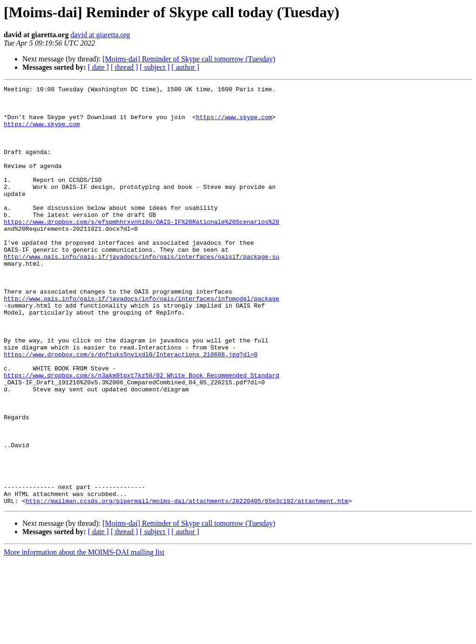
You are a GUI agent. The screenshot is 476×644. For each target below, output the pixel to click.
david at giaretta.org (100, 35)
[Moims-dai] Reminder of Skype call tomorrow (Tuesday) (188, 59)
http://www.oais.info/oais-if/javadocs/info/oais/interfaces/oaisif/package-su (141, 291)
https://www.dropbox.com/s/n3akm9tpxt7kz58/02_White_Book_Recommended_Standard (141, 433)
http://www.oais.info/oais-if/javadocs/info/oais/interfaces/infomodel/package (141, 341)
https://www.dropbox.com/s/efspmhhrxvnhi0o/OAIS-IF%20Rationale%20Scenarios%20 (141, 249)
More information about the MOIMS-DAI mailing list (84, 636)
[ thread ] (124, 67)
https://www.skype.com (234, 124)
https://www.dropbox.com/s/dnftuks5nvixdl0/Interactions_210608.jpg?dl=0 (131, 408)
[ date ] (98, 67)
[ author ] (185, 67)
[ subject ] (155, 67)
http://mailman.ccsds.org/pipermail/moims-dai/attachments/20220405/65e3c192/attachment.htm (187, 584)
